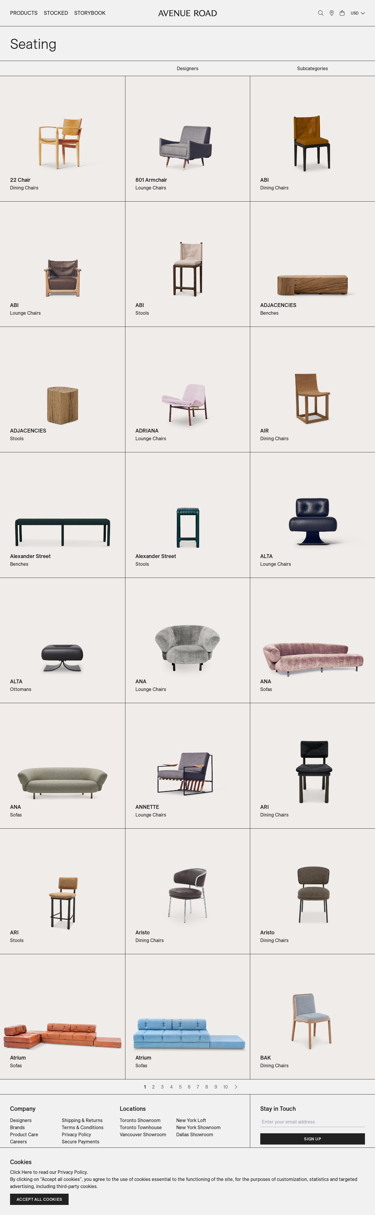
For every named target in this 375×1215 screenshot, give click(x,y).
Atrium (18, 1057)
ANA (140, 681)
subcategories (312, 68)
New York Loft (191, 1120)
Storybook (90, 12)
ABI (264, 179)
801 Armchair (151, 179)
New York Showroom (198, 1127)
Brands (17, 1127)
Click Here (21, 1172)
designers (187, 68)
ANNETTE (147, 806)
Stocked (56, 12)
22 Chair (20, 179)
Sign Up (312, 1139)
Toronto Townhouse (141, 1127)
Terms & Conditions (83, 1127)
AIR (264, 430)
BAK (265, 1057)
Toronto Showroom (140, 1120)
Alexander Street (30, 556)
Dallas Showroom (194, 1134)
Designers (21, 1120)
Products (24, 12)
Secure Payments (80, 1142)
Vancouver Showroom (143, 1134)
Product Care (24, 1134)
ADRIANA (147, 430)
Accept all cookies (39, 1199)
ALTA (266, 556)
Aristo (142, 932)
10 (225, 1087)
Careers (18, 1142)
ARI (264, 806)
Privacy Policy (76, 1134)
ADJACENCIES (278, 305)
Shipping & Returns (82, 1120)
